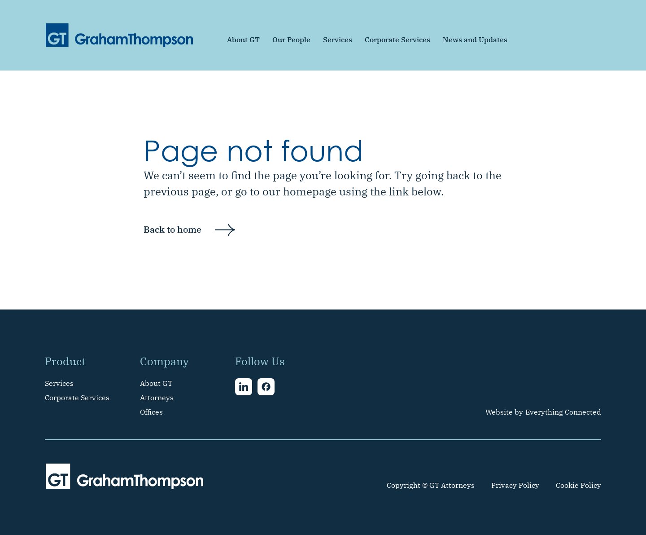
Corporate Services (397, 39)
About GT (243, 39)
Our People (291, 39)
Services (337, 39)
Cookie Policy (578, 485)
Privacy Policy (515, 485)
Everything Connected (563, 411)
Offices (151, 411)
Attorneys (157, 397)
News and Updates (475, 39)
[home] (119, 35)
